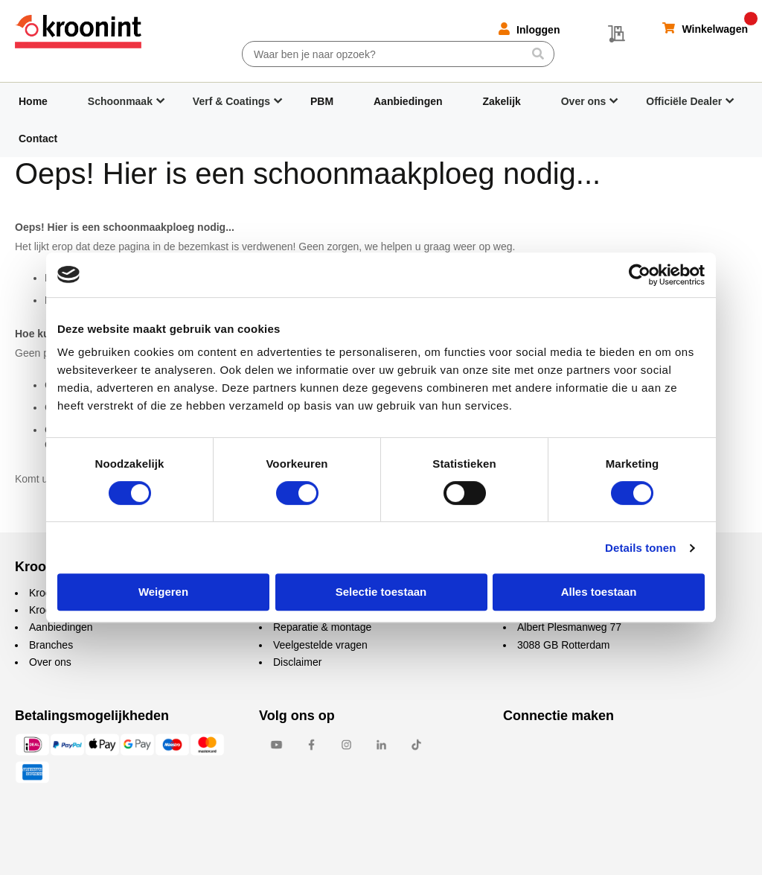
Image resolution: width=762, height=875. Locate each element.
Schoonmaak (120, 101)
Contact (38, 138)
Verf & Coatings (231, 101)
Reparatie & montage (322, 627)
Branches (51, 645)
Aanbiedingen (408, 101)
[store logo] (78, 31)
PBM (321, 101)
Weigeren (163, 591)
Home (33, 101)
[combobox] (398, 54)
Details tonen (640, 547)
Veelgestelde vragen (320, 645)
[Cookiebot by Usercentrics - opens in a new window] (639, 275)
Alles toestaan (599, 591)
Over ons (583, 101)
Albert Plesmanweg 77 (569, 627)
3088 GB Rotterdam (563, 645)
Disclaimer (297, 662)
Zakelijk (501, 101)
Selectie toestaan (381, 591)
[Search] (537, 54)
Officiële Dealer (684, 101)
